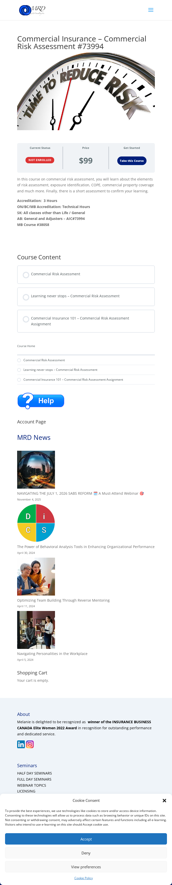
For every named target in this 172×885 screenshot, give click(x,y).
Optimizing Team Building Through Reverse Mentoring (63, 600)
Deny (86, 852)
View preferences (86, 866)
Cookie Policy (83, 878)
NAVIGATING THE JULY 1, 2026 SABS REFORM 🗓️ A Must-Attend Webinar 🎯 (80, 493)
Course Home (26, 346)
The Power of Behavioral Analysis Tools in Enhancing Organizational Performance (86, 546)
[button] (164, 800)
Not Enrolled (39, 160)
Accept (86, 839)
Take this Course (132, 161)
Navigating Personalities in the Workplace (52, 653)
